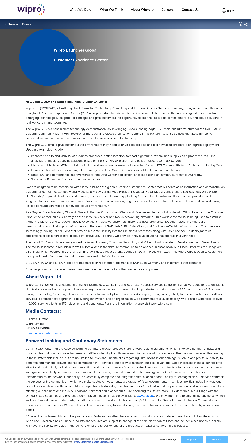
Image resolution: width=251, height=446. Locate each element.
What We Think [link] (111, 9)
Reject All (192, 439)
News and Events (19, 24)
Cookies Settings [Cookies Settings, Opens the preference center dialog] (167, 439)
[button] (240, 24)
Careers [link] (167, 9)
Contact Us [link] (190, 9)
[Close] (245, 440)
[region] (125, 440)
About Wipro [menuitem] (142, 9)
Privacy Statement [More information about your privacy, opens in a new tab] (82, 442)
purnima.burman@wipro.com (45, 333)
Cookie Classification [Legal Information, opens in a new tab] (102, 442)
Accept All (217, 439)
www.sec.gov (145, 395)
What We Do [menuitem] (81, 9)
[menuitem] (228, 10)
